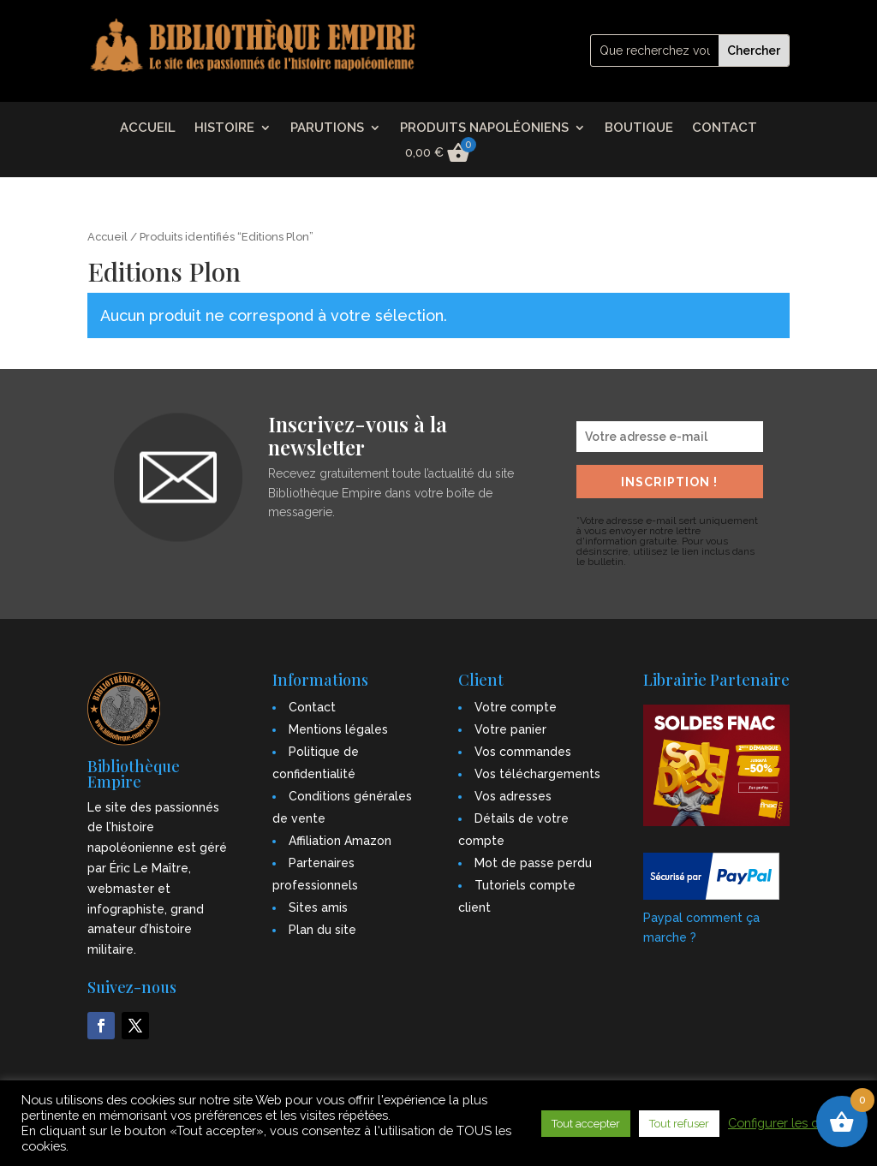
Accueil (107, 236)
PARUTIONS (327, 128)
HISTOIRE (224, 128)
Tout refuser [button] (679, 1123)
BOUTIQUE (639, 128)
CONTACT (724, 128)
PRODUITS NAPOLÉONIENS (484, 128)
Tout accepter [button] (586, 1123)
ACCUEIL (148, 128)
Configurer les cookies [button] (792, 1122)
